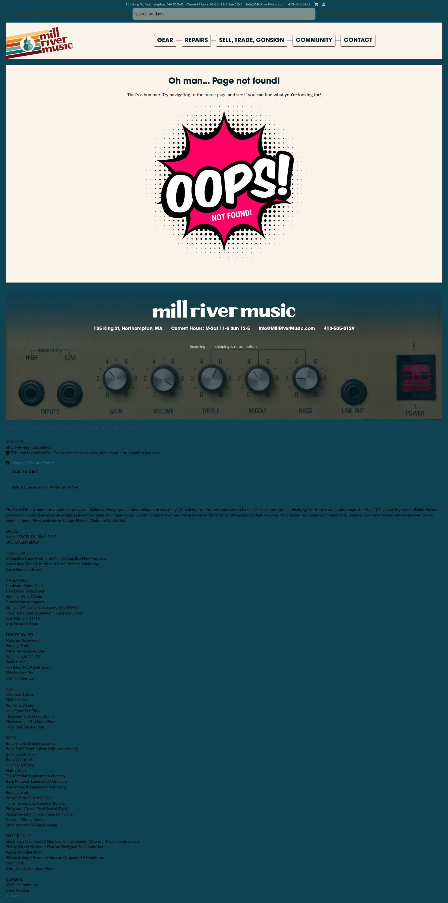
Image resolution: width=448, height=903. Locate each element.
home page (216, 94)
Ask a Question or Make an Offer (45, 486)
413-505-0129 (339, 329)
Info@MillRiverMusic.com (265, 4)
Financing (197, 346)
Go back (13, 895)
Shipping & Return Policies (236, 346)
